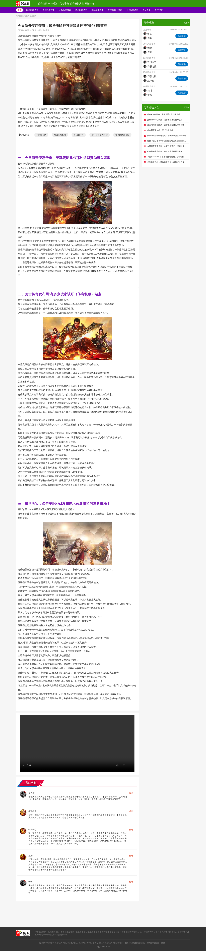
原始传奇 (146, 10)
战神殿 (148, 80)
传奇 (131, 793)
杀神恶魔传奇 (49, 10)
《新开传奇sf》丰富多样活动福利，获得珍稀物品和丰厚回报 (167, 157)
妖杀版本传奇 (81, 10)
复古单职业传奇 (115, 10)
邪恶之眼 (150, 66)
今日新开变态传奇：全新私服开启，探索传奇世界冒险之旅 (167, 146)
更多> (186, 22)
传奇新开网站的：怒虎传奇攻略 (160, 130)
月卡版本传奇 (132, 10)
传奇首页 (42, 3)
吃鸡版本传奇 (98, 10)
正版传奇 (89, 3)
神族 (147, 48)
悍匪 (147, 38)
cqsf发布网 (41, 135)
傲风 (147, 95)
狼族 (147, 34)
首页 (26, 16)
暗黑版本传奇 (32, 10)
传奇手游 (64, 3)
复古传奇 (159, 10)
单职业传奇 (79, 135)
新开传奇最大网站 (100, 135)
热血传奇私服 (60, 135)
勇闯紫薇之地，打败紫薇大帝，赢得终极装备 (165, 162)
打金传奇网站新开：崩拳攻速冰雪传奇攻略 (165, 120)
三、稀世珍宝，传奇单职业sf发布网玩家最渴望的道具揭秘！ (64, 503)
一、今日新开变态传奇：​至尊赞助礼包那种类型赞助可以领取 (64, 158)
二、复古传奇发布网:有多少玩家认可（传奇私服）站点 (59, 294)
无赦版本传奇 (65, 10)
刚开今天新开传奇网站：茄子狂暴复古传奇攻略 (166, 135)
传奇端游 (53, 3)
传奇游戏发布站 (122, 135)
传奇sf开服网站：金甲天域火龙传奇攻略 (163, 114)
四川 (147, 90)
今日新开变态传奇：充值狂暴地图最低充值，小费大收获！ (167, 151)
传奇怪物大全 (77, 3)
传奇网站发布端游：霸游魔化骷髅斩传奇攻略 (165, 125)
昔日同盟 (150, 62)
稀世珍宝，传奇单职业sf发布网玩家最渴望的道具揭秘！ (167, 141)
